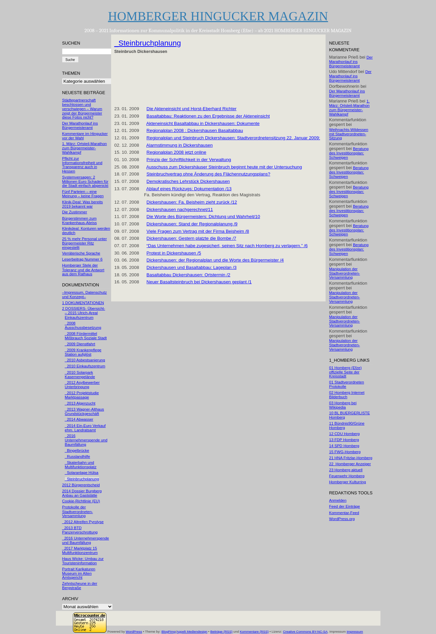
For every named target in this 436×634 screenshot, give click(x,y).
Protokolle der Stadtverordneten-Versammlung (77, 511)
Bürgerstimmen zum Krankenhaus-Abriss (79, 220)
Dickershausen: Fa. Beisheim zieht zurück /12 (192, 202)
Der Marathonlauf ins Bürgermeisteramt (80, 125)
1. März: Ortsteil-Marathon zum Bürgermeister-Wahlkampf (84, 148)
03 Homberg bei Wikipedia (343, 405)
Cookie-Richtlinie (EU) (81, 501)
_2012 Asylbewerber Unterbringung (82, 384)
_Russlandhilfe (77, 456)
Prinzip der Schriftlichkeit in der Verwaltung (189, 159)
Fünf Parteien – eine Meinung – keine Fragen (83, 194)
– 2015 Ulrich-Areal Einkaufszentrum (81, 315)
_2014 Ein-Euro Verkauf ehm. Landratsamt (85, 428)
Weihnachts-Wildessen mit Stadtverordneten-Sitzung (348, 134)
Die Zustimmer (74, 212)
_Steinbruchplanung (82, 479)
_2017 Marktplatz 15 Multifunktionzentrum (80, 550)
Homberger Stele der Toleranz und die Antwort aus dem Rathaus (83, 269)
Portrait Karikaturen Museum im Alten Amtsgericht (78, 573)
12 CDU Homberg (344, 434)
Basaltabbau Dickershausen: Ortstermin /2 (188, 274)
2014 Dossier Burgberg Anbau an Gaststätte (82, 493)
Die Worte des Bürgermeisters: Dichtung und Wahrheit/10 (203, 216)
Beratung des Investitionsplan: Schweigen (349, 153)
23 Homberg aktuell (346, 470)
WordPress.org (342, 519)
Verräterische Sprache (81, 253)
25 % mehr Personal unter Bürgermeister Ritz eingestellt (84, 243)
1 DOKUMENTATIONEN (83, 303)
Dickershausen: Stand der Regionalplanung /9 (192, 223)
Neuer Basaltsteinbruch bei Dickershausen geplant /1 (199, 281)
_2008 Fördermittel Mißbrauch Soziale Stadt (86, 336)
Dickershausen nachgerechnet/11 (180, 209)
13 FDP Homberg (344, 440)
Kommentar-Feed (344, 513)
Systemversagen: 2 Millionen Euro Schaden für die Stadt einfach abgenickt (85, 181)
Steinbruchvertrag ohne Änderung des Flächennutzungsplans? (208, 174)
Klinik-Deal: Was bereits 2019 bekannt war (82, 204)
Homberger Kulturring (347, 482)
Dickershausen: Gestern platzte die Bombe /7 (191, 238)
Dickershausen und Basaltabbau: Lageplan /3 (192, 267)
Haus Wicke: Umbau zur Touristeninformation (83, 561)
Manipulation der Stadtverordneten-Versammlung (344, 273)
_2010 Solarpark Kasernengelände (80, 374)
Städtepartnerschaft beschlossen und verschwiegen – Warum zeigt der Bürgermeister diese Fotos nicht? (82, 108)
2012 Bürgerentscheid (81, 485)
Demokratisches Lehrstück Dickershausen (188, 181)
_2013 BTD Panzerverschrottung (80, 530)
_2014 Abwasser (79, 419)
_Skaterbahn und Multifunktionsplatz (81, 465)
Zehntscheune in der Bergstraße (79, 585)
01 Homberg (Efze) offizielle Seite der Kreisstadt (345, 372)
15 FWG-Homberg (345, 452)
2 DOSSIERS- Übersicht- (83, 308)
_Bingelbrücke (77, 450)
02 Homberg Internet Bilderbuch (347, 395)
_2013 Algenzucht (80, 403)
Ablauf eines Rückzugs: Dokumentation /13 (189, 188)
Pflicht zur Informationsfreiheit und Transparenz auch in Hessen (82, 164)
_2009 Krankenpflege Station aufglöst (83, 352)
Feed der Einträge (344, 506)
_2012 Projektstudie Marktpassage (82, 395)
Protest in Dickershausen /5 (174, 253)
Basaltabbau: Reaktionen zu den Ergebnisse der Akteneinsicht (208, 116)
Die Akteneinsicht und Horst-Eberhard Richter (192, 108)
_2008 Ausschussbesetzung (83, 325)
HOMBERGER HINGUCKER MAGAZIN (218, 16)
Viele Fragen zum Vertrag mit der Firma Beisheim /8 (198, 231)
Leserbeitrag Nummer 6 (82, 259)
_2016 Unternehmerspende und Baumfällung (86, 440)
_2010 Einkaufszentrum (85, 366)
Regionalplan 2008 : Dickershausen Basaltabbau (195, 130)
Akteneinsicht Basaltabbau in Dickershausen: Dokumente (203, 123)
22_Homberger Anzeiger (350, 464)
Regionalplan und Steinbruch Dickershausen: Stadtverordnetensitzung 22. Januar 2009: (233, 137)
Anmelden (338, 500)
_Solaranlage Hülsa (82, 473)
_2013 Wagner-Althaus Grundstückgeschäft (84, 411)
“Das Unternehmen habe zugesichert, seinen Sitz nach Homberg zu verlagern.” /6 (227, 245)
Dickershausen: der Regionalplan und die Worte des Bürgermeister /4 (215, 260)
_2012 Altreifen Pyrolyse (83, 522)
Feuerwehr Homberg (347, 476)
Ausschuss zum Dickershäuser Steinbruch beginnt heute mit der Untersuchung (224, 166)
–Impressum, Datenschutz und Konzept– (84, 294)
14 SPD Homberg (344, 446)
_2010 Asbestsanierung (85, 360)
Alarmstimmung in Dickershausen (179, 145)
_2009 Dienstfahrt (80, 344)
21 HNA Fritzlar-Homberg (350, 458)
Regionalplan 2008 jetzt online (176, 152)
